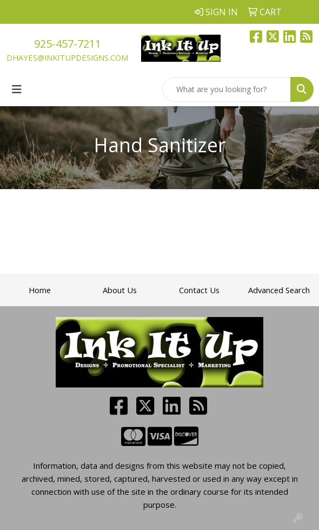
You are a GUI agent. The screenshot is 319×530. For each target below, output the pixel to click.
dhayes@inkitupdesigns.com (67, 57)
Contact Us (199, 290)
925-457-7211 (67, 43)
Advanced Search (279, 290)
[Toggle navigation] (16, 89)
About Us (120, 290)
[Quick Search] (226, 89)
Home (40, 290)
